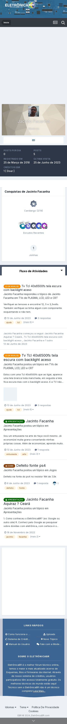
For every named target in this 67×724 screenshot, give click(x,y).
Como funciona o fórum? (17, 634)
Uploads (49, 634)
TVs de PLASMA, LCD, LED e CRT (38, 297)
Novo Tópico (49, 639)
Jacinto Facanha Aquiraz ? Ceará (29, 501)
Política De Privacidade (45, 707)
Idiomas (10, 707)
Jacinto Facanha (33, 340)
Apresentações (13, 429)
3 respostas (43, 318)
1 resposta (42, 449)
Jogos (53, 470)
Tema (24, 707)
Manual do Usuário (18, 644)
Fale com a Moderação (49, 644)
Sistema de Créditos (17, 639)
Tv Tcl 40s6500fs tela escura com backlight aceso (31, 357)
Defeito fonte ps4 (31, 465)
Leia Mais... (39, 690)
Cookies (33, 711)
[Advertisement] (33, 62)
